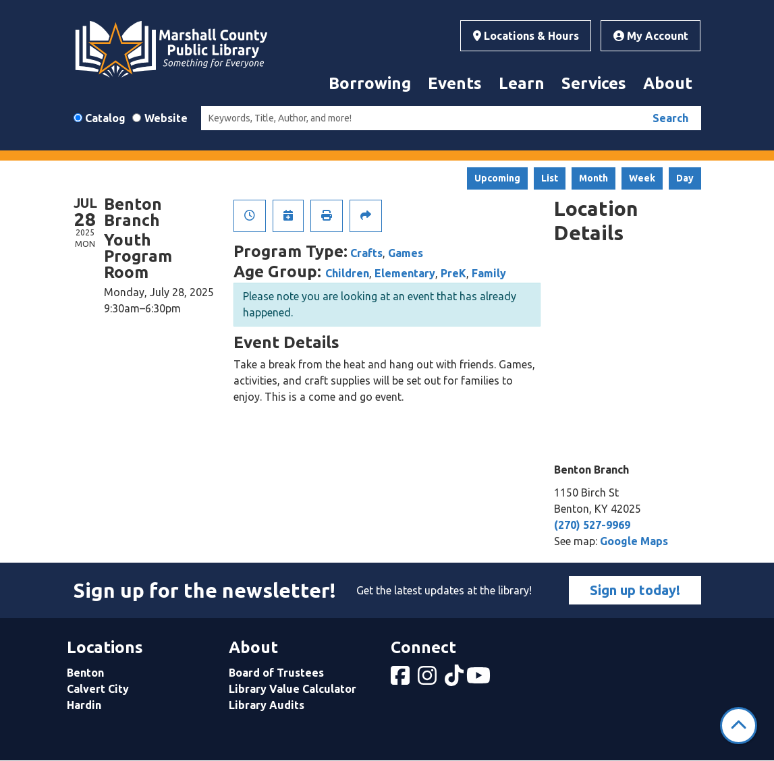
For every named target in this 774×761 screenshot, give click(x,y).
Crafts (366, 253)
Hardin (84, 705)
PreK (453, 273)
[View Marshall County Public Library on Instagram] (428, 679)
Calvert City (98, 689)
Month (593, 178)
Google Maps (634, 541)
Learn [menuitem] (522, 83)
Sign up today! (635, 590)
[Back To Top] (738, 725)
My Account (650, 36)
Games (405, 253)
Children (347, 273)
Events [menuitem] (455, 83)
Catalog (105, 118)
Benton (85, 673)
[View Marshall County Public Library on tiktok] (455, 679)
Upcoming (497, 178)
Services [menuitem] (593, 83)
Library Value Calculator (292, 689)
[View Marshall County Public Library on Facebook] (401, 679)
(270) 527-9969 (592, 525)
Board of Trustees (276, 673)
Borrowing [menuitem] (370, 83)
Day (685, 178)
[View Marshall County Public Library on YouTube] (479, 679)
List (549, 178)
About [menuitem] (667, 83)
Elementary (405, 273)
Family (489, 273)
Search (670, 118)
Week (642, 178)
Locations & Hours (526, 36)
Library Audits (266, 705)
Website (166, 118)
